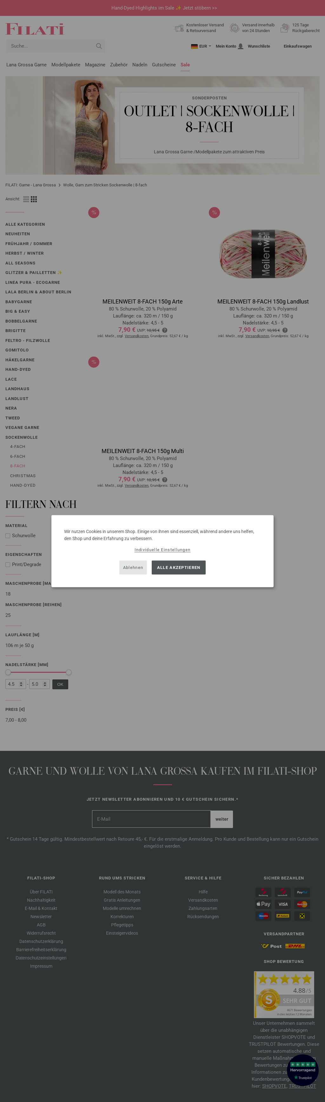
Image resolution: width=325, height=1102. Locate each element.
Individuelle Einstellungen (163, 549)
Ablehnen (133, 567)
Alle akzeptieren (179, 567)
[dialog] (162, 551)
